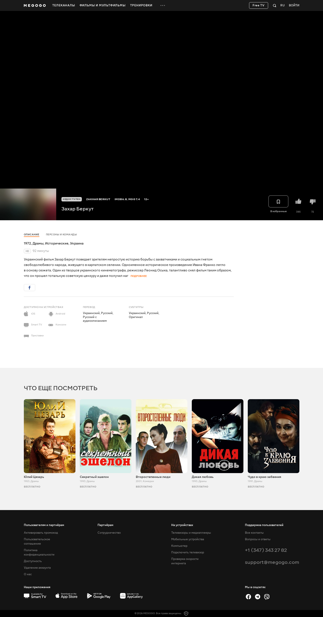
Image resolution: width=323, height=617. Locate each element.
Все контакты (254, 533)
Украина (77, 243)
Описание (31, 234)
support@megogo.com (272, 562)
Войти (294, 5)
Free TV (259, 5)
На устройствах (182, 525)
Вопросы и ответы (258, 539)
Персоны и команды (61, 234)
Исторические (56, 243)
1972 (27, 243)
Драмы (38, 243)
